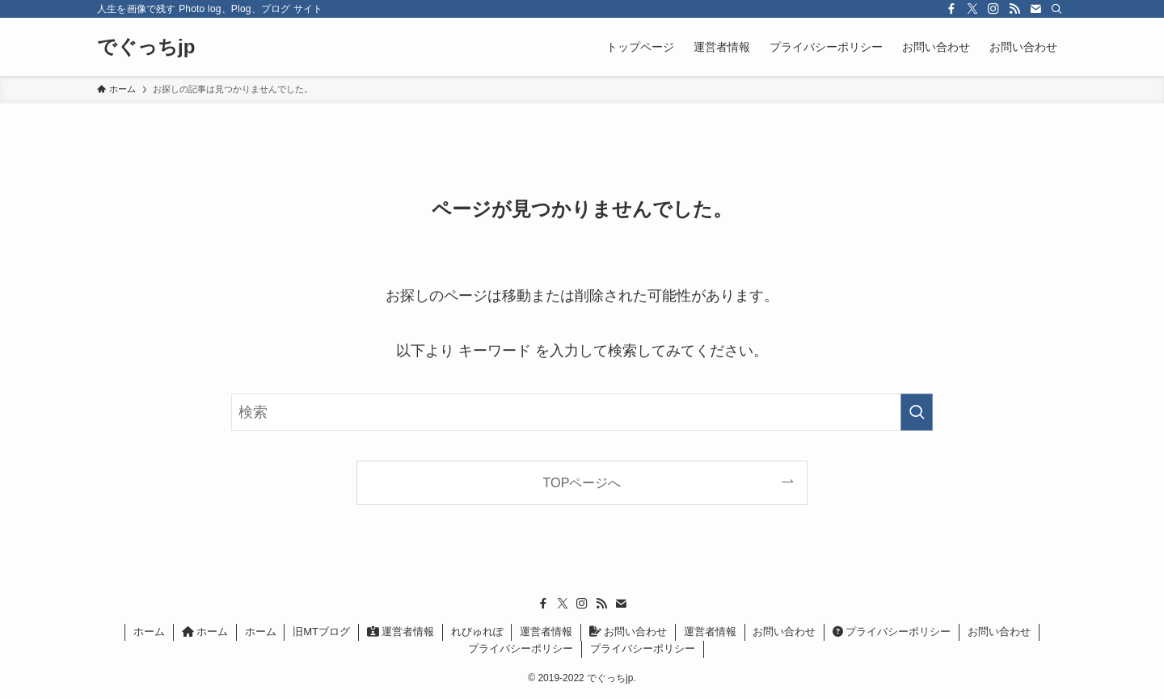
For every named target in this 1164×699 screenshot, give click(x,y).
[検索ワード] (582, 412)
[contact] (1035, 9)
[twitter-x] (972, 9)
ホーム (149, 631)
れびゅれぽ (477, 631)
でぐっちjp (146, 47)
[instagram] (993, 9)
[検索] (1056, 9)
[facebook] (951, 9)
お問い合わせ (628, 631)
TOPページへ (582, 482)
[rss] (1014, 9)
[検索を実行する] (916, 412)
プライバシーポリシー (892, 631)
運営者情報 (401, 631)
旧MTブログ (321, 631)
